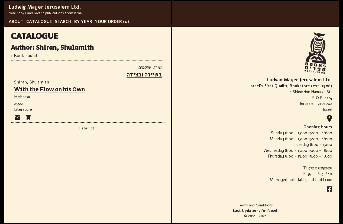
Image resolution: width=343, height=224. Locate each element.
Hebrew (22, 97)
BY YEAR (83, 22)
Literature (23, 109)
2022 (18, 103)
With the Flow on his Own (49, 89)
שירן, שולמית (150, 67)
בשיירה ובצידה (144, 75)
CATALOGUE (39, 22)
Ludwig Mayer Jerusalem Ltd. (45, 7)
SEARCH (63, 22)
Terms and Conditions (255, 205)
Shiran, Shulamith (31, 82)
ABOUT (16, 22)
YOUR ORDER (108, 22)
